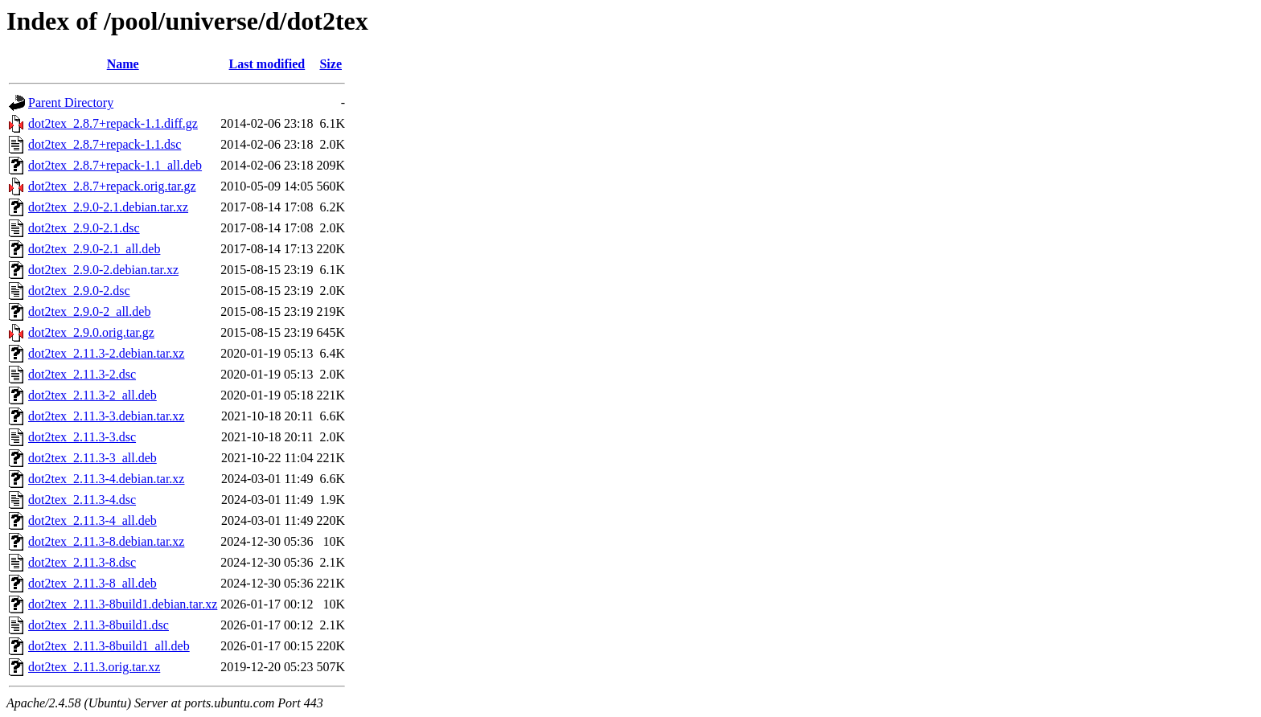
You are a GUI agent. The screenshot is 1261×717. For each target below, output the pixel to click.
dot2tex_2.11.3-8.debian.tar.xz (106, 541)
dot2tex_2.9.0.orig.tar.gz (91, 332)
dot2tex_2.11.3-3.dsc (82, 437)
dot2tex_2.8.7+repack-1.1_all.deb (115, 165)
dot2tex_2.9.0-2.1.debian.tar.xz (108, 207)
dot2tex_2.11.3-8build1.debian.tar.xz (122, 604)
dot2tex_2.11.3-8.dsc (82, 562)
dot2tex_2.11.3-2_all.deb (92, 395)
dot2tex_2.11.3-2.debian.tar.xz (106, 353)
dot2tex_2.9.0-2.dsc (79, 290)
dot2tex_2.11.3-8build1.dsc (98, 625)
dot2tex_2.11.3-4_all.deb (92, 520)
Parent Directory (70, 102)
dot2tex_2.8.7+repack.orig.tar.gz (112, 186)
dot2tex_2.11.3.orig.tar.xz (94, 667)
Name (123, 64)
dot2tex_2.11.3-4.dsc (82, 499)
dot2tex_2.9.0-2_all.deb (89, 311)
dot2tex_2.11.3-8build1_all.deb (109, 646)
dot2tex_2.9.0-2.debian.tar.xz (103, 270)
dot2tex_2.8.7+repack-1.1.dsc (104, 144)
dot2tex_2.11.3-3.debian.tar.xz (106, 416)
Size (330, 64)
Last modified (267, 64)
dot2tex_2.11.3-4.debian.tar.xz (106, 479)
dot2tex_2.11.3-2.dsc (82, 374)
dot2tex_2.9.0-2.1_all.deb (94, 249)
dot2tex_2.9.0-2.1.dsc (84, 228)
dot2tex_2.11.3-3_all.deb (92, 458)
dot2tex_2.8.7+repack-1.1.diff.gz (113, 123)
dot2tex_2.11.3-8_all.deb (92, 583)
